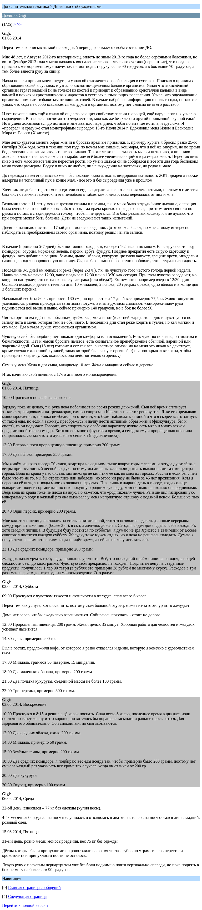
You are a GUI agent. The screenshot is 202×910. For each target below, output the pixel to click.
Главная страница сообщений (34, 887)
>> (19, 24)
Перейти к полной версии (25, 905)
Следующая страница (27, 896)
